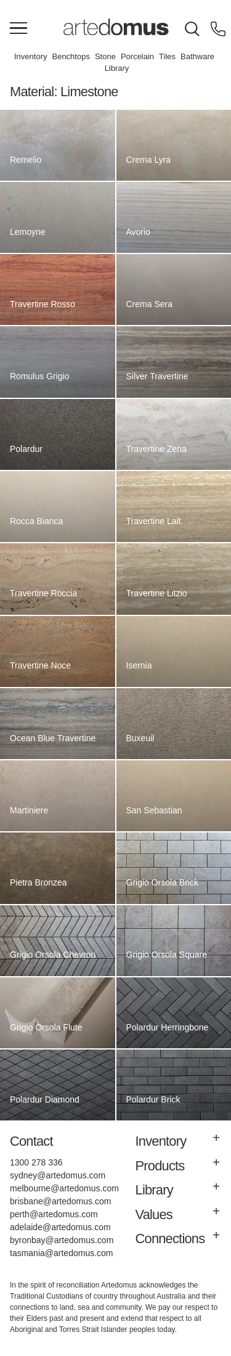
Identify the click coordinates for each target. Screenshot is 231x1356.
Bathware (197, 56)
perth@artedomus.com (54, 1214)
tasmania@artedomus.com (61, 1253)
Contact (31, 1141)
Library (117, 68)
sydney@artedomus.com (57, 1175)
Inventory (30, 56)
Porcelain (137, 56)
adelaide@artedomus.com (60, 1227)
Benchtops (70, 56)
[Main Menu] (18, 28)
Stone (105, 56)
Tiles (167, 56)
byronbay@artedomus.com (61, 1240)
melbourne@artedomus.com (64, 1188)
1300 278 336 (36, 1162)
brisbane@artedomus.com (60, 1201)
